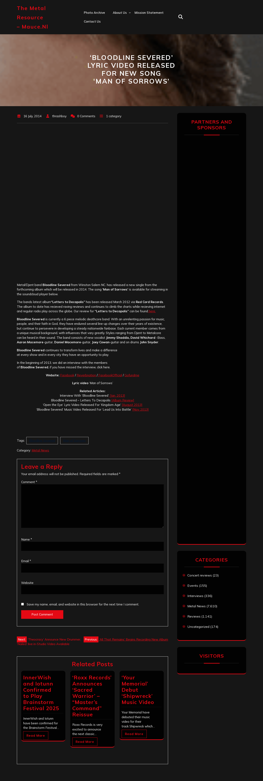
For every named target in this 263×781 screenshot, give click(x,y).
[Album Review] (122, 400)
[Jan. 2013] (117, 395)
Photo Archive (94, 13)
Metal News (40, 450)
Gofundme (132, 375)
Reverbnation (87, 375)
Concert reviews (199, 575)
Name (26, 539)
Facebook (67, 375)
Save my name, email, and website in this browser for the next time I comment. (83, 604)
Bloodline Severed (42, 440)
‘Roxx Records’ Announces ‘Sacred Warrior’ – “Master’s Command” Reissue (92, 696)
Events (192, 585)
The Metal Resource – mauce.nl (32, 17)
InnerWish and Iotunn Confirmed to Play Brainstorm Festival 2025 (41, 692)
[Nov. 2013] (140, 409)
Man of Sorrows (74, 440)
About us (120, 13)
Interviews (195, 596)
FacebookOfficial (110, 375)
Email (26, 561)
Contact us (92, 21)
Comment (29, 482)
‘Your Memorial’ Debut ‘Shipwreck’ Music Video (138, 689)
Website (27, 583)
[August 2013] (132, 405)
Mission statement (149, 13)
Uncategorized (198, 627)
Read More (36, 735)
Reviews (194, 616)
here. (152, 311)
